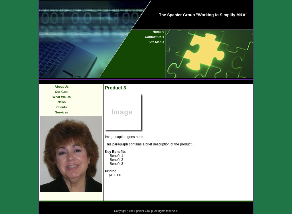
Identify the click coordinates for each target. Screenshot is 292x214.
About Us (62, 86)
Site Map (155, 42)
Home (157, 31)
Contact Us (153, 37)
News (62, 102)
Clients (61, 107)
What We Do (61, 97)
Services (61, 112)
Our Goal (61, 91)
